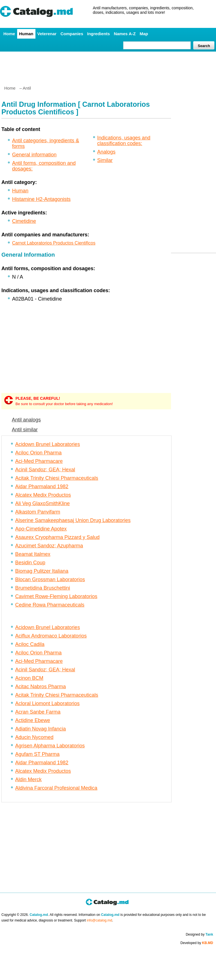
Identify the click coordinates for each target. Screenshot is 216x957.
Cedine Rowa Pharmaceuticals (49, 605)
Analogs (106, 152)
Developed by (197, 943)
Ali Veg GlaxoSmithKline (42, 503)
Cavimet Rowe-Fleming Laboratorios (56, 596)
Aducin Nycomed (34, 737)
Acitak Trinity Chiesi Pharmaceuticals (56, 478)
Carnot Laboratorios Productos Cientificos (53, 243)
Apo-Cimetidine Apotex (41, 529)
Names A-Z (125, 33)
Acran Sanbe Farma (37, 712)
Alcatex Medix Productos (43, 495)
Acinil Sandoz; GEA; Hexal (45, 469)
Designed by (199, 934)
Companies (71, 33)
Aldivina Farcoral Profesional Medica (56, 788)
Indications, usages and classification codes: (123, 140)
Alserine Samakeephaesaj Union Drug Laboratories (72, 520)
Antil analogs (26, 420)
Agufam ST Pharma (37, 754)
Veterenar (47, 33)
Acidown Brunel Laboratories (47, 444)
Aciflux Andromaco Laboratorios (51, 636)
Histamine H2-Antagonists (41, 199)
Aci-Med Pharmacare (39, 461)
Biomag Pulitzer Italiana (41, 571)
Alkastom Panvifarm (37, 512)
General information (34, 154)
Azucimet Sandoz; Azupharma (49, 546)
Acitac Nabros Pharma (40, 686)
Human (26, 33)
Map (144, 33)
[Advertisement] (107, 66)
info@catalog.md (99, 920)
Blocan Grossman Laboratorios (50, 579)
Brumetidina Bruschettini (42, 588)
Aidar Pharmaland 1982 (41, 486)
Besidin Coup (30, 562)
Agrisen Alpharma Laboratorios (50, 746)
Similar (105, 160)
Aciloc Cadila (29, 644)
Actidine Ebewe (32, 720)
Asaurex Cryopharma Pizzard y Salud (57, 537)
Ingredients (98, 33)
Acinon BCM (29, 678)
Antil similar (25, 429)
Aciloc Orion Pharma (38, 453)
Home (9, 33)
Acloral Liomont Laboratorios (47, 703)
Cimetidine (24, 221)
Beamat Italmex (32, 554)
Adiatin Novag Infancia (40, 729)
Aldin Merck (28, 779)
